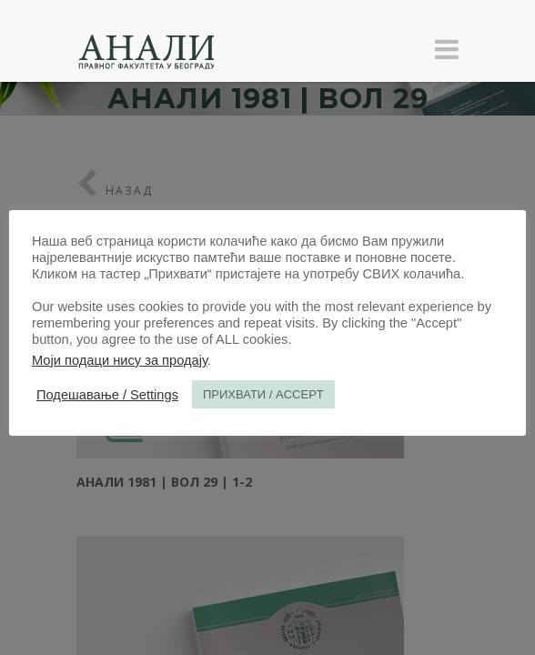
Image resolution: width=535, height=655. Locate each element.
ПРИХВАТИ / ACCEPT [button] (263, 394)
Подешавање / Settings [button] (107, 395)
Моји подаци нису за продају (119, 360)
